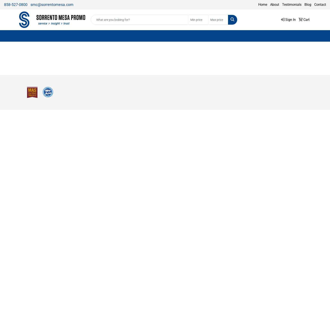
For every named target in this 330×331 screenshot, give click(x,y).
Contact (320, 5)
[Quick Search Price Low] (198, 20)
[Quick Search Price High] (218, 20)
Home (262, 5)
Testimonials (291, 5)
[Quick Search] (139, 20)
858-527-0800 (15, 4)
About (274, 5)
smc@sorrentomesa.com (51, 4)
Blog (307, 5)
